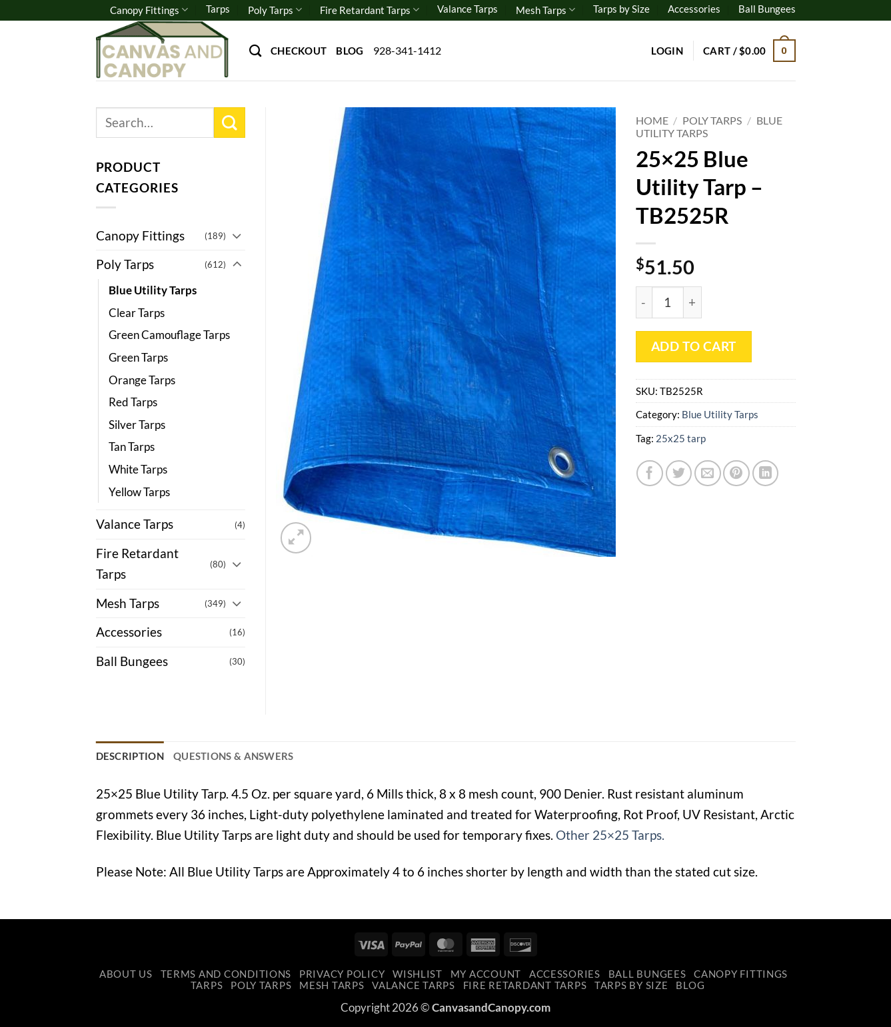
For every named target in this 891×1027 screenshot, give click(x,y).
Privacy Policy (342, 974)
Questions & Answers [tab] (233, 756)
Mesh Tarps (545, 9)
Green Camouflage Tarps (169, 335)
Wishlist (418, 974)
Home (652, 120)
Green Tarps (138, 357)
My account (485, 974)
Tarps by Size (621, 9)
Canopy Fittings (149, 9)
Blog (349, 51)
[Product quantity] (668, 302)
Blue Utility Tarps (720, 414)
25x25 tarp (681, 438)
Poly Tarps (275, 9)
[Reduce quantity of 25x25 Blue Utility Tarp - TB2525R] (644, 302)
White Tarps (138, 469)
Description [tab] (130, 756)
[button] (667, 51)
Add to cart (693, 346)
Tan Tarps (132, 447)
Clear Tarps (137, 313)
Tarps (218, 9)
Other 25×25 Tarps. (610, 835)
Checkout (299, 51)
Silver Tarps (137, 425)
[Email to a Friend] (707, 473)
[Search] (255, 51)
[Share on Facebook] (649, 473)
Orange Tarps (142, 380)
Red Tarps (133, 402)
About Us (126, 974)
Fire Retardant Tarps (369, 9)
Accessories (694, 9)
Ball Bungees (767, 9)
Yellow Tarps (139, 492)
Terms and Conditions (226, 974)
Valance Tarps (467, 9)
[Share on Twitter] (679, 473)
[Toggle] (237, 235)
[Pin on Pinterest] (736, 473)
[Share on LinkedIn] (765, 473)
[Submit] (229, 123)
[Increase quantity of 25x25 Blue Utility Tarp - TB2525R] (693, 302)
